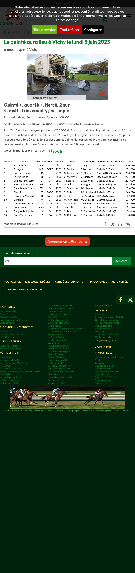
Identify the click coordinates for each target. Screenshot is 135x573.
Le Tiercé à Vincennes (59, 314)
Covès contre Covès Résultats (62, 331)
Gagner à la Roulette (58, 348)
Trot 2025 (5, 365)
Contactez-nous (105, 341)
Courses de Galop (104, 365)
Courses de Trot (103, 368)
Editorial (99, 331)
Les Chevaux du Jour (10, 311)
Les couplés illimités (10, 360)
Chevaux (99, 362)
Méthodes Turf (9, 352)
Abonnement (103, 347)
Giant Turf (53, 374)
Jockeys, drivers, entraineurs (109, 357)
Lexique (59, 410)
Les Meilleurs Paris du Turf (61, 377)
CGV (116, 410)
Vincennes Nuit (55, 382)
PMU (97, 360)
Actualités (119, 282)
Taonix (49, 410)
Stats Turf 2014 (55, 362)
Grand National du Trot (107, 319)
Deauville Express (56, 354)
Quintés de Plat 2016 (10, 377)
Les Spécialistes (55, 311)
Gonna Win (53, 317)
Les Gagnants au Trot (59, 368)
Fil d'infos (100, 314)
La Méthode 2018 (9, 382)
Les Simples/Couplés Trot (60, 305)
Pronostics (12, 282)
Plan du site (87, 410)
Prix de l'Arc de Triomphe (108, 322)
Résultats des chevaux (11, 348)
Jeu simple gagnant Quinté (13, 319)
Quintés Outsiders (57, 357)
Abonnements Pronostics (67, 241)
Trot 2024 (5, 374)
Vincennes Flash (103, 305)
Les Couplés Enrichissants (61, 371)
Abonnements (7, 322)
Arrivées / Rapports (69, 282)
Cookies (120, 16)
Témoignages (72, 410)
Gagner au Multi (56, 380)
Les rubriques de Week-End (14, 362)
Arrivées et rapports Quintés (109, 317)
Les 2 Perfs (53, 342)
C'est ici (58, 150)
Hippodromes (97, 282)
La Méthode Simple (57, 340)
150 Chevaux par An (58, 345)
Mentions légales (103, 410)
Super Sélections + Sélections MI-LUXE (20, 371)
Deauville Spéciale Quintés (61, 308)
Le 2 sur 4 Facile (56, 337)
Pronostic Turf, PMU (105, 377)
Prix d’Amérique (103, 380)
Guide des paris (103, 337)
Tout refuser (70, 29)
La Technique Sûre (9, 380)
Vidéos (98, 382)
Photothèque (18, 289)
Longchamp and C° (58, 360)
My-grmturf (6, 357)
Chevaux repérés (37, 282)
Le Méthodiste (7, 337)
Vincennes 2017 (55, 325)
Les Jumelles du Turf (10, 368)
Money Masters (55, 334)
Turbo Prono (6, 314)
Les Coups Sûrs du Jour (11, 334)
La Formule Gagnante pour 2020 (65, 328)
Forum (37, 289)
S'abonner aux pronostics (16, 327)
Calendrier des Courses (107, 334)
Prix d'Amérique (103, 328)
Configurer (93, 29)
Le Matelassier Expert (59, 351)
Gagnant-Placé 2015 (58, 322)
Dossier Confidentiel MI (59, 365)
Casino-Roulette (103, 325)
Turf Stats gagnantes (58, 319)
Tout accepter (44, 29)
